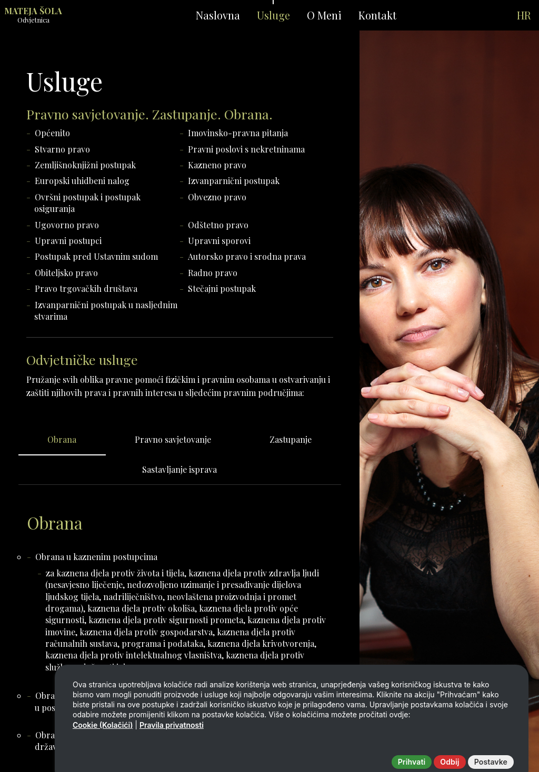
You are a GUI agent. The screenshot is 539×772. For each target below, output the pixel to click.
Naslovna (218, 15)
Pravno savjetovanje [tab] (173, 439)
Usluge (273, 15)
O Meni (324, 15)
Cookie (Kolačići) (103, 747)
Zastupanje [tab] (291, 439)
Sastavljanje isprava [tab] (179, 469)
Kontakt (377, 15)
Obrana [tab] (61, 439)
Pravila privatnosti (171, 747)
